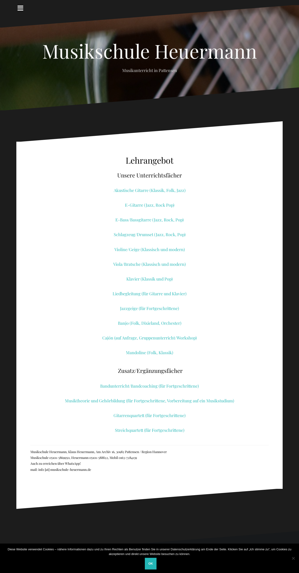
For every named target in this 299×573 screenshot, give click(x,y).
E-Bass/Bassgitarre (133, 220)
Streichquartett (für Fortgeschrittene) (149, 430)
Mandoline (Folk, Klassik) (149, 352)
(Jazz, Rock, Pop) (168, 220)
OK (150, 563)
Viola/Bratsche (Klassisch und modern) (149, 264)
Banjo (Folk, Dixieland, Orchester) (149, 323)
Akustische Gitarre (132, 190)
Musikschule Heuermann (149, 51)
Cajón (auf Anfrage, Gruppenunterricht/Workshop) (149, 338)
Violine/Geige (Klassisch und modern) (149, 249)
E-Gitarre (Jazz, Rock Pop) (149, 205)
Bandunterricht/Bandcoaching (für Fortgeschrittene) (149, 386)
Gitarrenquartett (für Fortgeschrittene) (149, 415)
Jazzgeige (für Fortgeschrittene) (149, 308)
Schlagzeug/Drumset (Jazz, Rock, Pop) (149, 234)
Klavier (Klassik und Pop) (149, 279)
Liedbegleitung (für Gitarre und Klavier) (149, 293)
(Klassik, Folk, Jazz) (167, 190)
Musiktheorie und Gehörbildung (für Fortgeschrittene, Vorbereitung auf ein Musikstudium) (149, 401)
